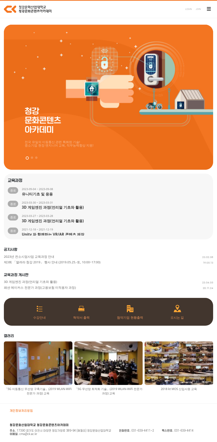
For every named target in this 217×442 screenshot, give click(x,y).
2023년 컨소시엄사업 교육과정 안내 (29, 256)
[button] (27, 158)
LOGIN (188, 9)
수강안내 (39, 317)
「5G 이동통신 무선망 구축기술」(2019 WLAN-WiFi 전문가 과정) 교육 (38, 391)
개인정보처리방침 (21, 411)
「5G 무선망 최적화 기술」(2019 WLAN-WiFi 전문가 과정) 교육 (108, 391)
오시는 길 (177, 317)
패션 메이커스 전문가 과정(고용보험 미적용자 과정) (40, 287)
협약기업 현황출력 (130, 317)
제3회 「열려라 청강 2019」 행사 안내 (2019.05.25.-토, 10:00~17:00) (52, 262)
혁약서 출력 (81, 317)
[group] (108, 97)
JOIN (198, 9)
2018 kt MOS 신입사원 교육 (179, 389)
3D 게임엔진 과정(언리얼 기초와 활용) (30, 282)
